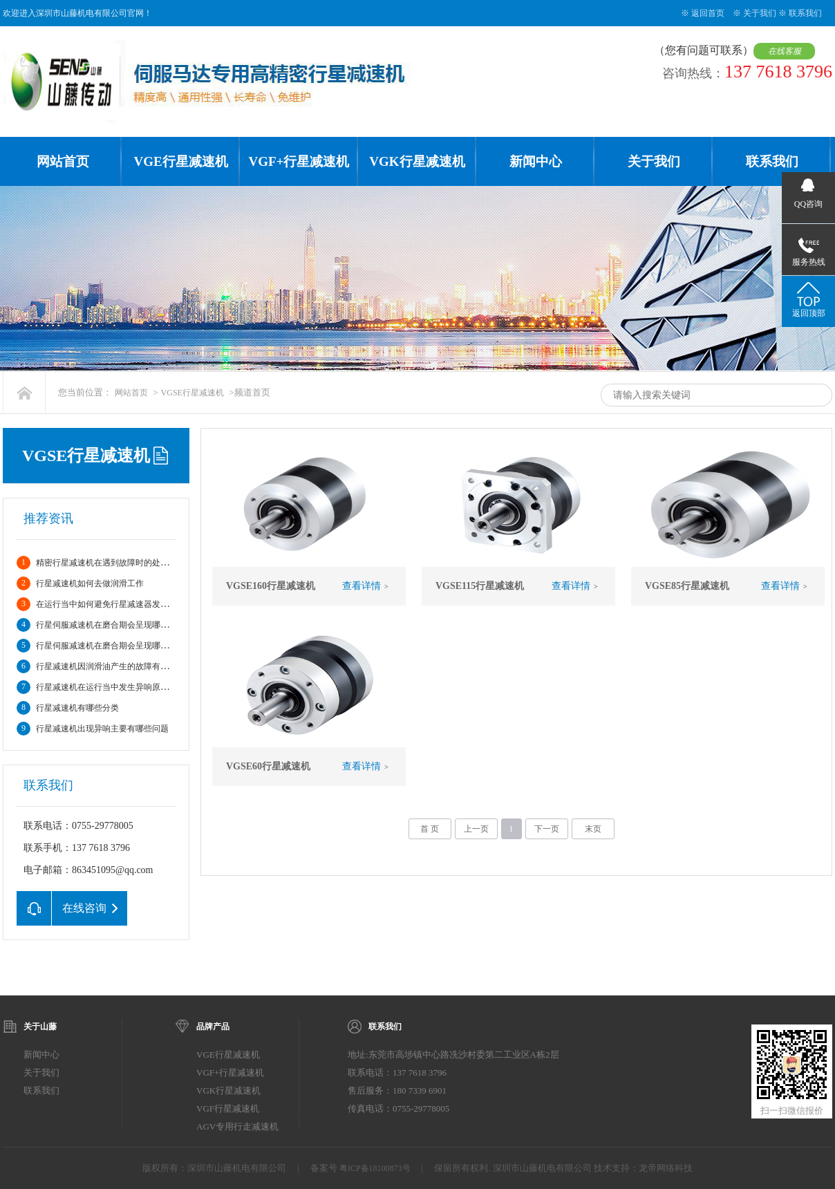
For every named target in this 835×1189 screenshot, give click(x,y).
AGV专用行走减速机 (237, 1126)
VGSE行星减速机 (192, 392)
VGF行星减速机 (227, 1108)
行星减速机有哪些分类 (77, 708)
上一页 (476, 829)
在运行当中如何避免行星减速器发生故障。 (115, 604)
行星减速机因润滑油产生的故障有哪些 (106, 666)
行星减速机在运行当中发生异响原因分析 (110, 687)
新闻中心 (535, 161)
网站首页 (63, 161)
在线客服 (786, 51)
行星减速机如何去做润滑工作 (90, 583)
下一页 (546, 829)
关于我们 (759, 13)
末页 (593, 829)
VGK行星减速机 (417, 161)
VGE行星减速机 (180, 161)
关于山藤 (40, 1026)
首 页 (429, 829)
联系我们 (805, 13)
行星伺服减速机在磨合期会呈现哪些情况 (110, 625)
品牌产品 (212, 1026)
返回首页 (707, 13)
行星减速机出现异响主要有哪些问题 (102, 728)
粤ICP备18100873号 (375, 1168)
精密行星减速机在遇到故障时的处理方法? (112, 563)
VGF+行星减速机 (299, 161)
